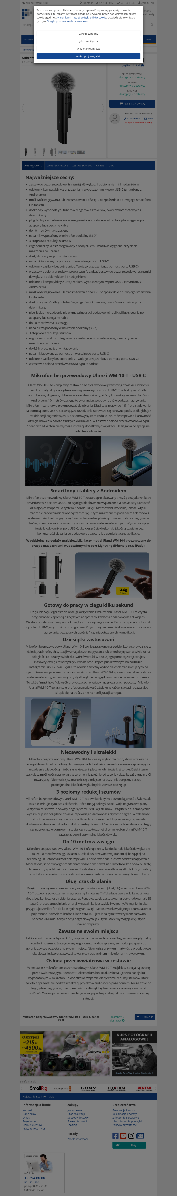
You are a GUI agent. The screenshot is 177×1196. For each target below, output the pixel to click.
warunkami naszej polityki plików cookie (81, 17)
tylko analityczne (88, 41)
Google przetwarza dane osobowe (67, 21)
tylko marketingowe (88, 48)
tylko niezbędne (88, 33)
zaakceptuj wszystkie (88, 56)
